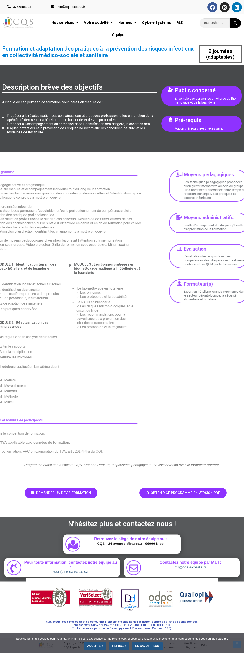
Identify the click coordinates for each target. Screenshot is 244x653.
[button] (65, 23)
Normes (127, 22)
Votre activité (98, 22)
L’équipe (117, 34)
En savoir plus (147, 646)
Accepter (95, 646)
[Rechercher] (235, 23)
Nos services (65, 22)
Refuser (119, 646)
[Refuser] (237, 644)
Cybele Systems (156, 22)
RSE (180, 22)
